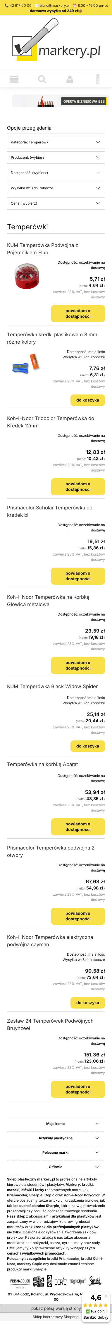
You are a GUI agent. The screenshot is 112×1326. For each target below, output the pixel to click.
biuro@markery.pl (55, 5)
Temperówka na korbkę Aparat (42, 764)
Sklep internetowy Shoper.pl (56, 1317)
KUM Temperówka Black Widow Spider (52, 686)
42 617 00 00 (21, 5)
